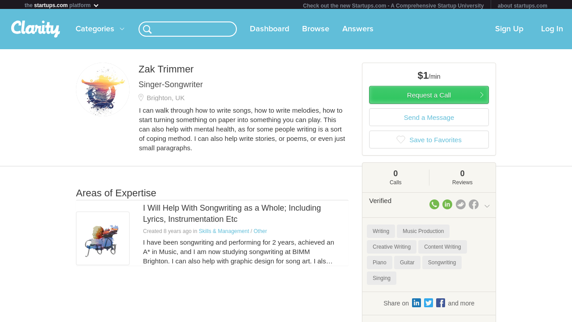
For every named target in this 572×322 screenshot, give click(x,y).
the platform (62, 5)
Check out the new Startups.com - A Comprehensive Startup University (393, 6)
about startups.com (522, 6)
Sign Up (509, 31)
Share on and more (429, 304)
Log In (552, 31)
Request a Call (429, 97)
